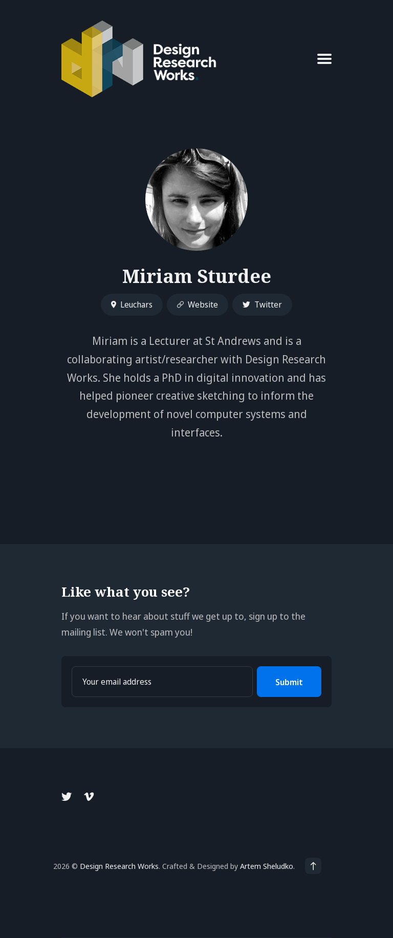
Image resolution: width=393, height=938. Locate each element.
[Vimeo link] (89, 796)
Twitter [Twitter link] (262, 304)
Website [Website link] (197, 304)
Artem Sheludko (266, 866)
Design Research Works (119, 866)
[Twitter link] (67, 796)
